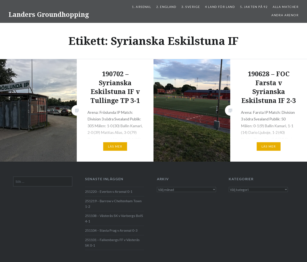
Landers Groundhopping (49, 14)
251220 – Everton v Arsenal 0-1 (108, 191)
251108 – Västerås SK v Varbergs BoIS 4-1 (114, 218)
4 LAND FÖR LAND (220, 7)
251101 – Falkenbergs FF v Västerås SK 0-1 (112, 242)
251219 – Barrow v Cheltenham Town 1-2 (113, 203)
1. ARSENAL (141, 7)
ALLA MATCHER (285, 7)
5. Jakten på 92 (254, 7)
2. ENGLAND (166, 7)
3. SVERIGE (190, 7)
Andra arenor (284, 15)
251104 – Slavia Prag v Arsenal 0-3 (111, 230)
